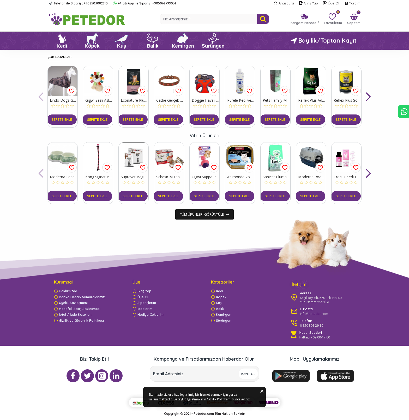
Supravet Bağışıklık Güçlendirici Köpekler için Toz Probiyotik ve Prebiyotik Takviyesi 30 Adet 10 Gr (134, 177)
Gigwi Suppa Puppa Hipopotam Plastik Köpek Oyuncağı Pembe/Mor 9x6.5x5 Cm (205, 177)
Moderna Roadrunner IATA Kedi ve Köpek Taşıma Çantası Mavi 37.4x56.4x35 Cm (312, 177)
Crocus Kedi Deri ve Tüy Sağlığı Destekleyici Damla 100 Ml (347, 177)
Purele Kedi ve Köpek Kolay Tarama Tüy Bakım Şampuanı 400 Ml (241, 100)
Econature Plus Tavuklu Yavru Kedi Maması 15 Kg (134, 100)
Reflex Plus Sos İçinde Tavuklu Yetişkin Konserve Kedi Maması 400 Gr (347, 100)
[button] (40, 97)
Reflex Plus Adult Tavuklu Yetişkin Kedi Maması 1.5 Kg (312, 100)
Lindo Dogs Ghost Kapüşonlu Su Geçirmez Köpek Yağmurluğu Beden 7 (63, 100)
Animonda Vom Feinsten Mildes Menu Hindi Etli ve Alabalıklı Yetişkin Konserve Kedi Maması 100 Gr (241, 177)
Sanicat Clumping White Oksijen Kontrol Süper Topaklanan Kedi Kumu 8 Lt (276, 177)
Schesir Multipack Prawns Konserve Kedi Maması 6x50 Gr (170, 177)
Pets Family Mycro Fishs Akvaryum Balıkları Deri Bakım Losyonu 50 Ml (276, 100)
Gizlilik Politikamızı (186, 406)
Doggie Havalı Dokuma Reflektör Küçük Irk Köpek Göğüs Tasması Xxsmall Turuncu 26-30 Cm (205, 100)
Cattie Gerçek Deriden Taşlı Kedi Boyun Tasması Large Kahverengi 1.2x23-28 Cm (170, 100)
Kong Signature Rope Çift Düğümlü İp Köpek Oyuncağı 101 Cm (99, 177)
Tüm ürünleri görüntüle (202, 214)
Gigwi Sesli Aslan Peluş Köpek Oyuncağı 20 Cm (99, 100)
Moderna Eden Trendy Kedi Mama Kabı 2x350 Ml (63, 177)
